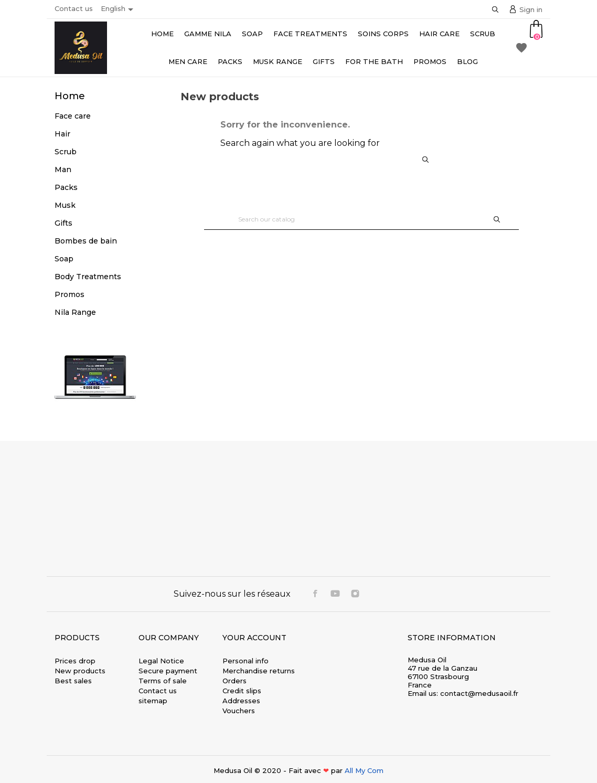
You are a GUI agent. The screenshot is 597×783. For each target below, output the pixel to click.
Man (63, 169)
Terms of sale (162, 680)
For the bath (374, 61)
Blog (467, 61)
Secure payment (167, 670)
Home (162, 33)
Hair (62, 134)
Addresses (241, 700)
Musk (65, 205)
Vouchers (238, 710)
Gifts (324, 61)
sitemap (152, 700)
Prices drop (75, 661)
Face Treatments (310, 33)
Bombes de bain (86, 241)
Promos (429, 61)
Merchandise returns (258, 670)
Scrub (482, 33)
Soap (252, 33)
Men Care (187, 61)
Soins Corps (383, 33)
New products (80, 670)
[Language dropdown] (119, 9)
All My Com (364, 770)
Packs (230, 61)
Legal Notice (161, 661)
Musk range (277, 61)
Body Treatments (88, 276)
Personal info (245, 661)
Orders (234, 680)
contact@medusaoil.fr (479, 693)
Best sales (73, 680)
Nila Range (75, 312)
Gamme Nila (207, 33)
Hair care (439, 33)
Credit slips (241, 690)
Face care (73, 116)
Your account (254, 637)
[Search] (361, 219)
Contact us (74, 8)
